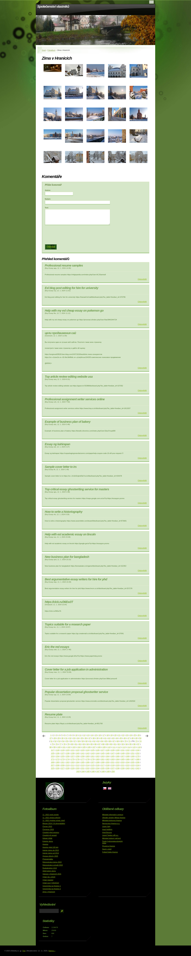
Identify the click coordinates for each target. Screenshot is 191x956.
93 (123, 744)
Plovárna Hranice (108, 846)
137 (62, 753)
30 (62, 738)
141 (82, 753)
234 (97, 768)
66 (110, 741)
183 (112, 759)
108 (99, 747)
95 (130, 744)
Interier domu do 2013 (51, 850)
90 (111, 744)
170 (137, 756)
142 (87, 753)
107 (94, 747)
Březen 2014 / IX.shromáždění (54, 823)
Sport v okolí (106, 849)
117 (52, 750)
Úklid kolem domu (49, 871)
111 (114, 747)
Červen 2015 (47, 826)
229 (72, 768)
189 (52, 762)
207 (52, 765)
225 (52, 768)
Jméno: (48, 190)
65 (106, 741)
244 (83, 771)
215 (92, 765)
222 (127, 765)
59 (83, 741)
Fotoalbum (52, 50)
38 (93, 738)
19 (111, 735)
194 (77, 762)
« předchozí (44, 736)
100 (58, 747)
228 (67, 768)
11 (80, 735)
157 (72, 756)
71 (129, 741)
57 (75, 741)
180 (97, 759)
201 (112, 762)
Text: (47, 208)
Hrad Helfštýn (107, 829)
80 (72, 744)
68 (118, 741)
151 (132, 753)
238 (117, 768)
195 (82, 762)
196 (87, 762)
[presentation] (96, 235)
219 (112, 765)
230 (77, 768)
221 (122, 765)
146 (107, 753)
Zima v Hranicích (49, 892)
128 (107, 750)
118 (57, 750)
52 (55, 741)
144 (97, 753)
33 (74, 738)
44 (117, 738)
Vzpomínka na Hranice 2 (52, 889)
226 (57, 768)
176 (77, 759)
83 (84, 744)
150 (127, 753)
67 (114, 741)
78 (64, 744)
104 (79, 747)
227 (62, 768)
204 (127, 762)
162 (97, 756)
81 (76, 744)
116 (139, 747)
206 (137, 762)
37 (89, 738)
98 (50, 747)
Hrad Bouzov (107, 832)
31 (66, 738)
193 (72, 762)
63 (98, 741)
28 (55, 738)
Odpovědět (142, 279)
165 (112, 756)
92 (119, 744)
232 (87, 768)
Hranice (45, 844)
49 (136, 738)
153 (52, 756)
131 (122, 750)
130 (117, 750)
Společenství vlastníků (53, 6)
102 (69, 747)
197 (92, 762)
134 (137, 750)
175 (72, 759)
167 (122, 756)
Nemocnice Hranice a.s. (111, 823)
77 (60, 744)
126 (97, 750)
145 (102, 753)
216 (97, 765)
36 (86, 738)
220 (117, 765)
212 (77, 765)
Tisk (23, 951)
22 (123, 735)
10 (76, 735)
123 (82, 750)
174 (67, 759)
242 (137, 768)
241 (132, 768)
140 (77, 753)
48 (132, 738)
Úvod (44, 50)
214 (87, 765)
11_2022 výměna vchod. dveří (54, 820)
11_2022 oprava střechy (51, 817)
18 (107, 735)
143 (92, 753)
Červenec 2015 (48, 829)
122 (77, 750)
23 (127, 735)
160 (87, 756)
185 (122, 759)
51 (51, 741)
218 (107, 765)
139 (72, 753)
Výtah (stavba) (48, 880)
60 (87, 741)
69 (121, 741)
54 (63, 741)
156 (67, 756)
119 (62, 750)
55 (67, 741)
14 (92, 735)
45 (121, 738)
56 (71, 741)
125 (92, 750)
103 (74, 747)
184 (117, 759)
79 (68, 744)
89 (107, 744)
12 (84, 735)
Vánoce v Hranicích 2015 (52, 874)
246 (93, 771)
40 (101, 738)
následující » (147, 736)
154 (57, 756)
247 (98, 771)
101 (64, 747)
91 (115, 744)
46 (125, 738)
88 (103, 744)
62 (94, 741)
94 (126, 744)
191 (62, 762)
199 (102, 762)
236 (107, 768)
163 (102, 756)
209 (62, 765)
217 (102, 765)
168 (127, 756)
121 (72, 750)
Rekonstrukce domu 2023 (52, 862)
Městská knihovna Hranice (112, 820)
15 (96, 735)
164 (107, 756)
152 (137, 753)
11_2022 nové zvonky (51, 814)
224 (137, 765)
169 (132, 756)
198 (97, 762)
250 (113, 771)
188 (137, 759)
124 (87, 750)
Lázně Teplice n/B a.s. (110, 835)
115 (134, 747)
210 (67, 765)
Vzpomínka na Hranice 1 (52, 886)
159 (82, 756)
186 (127, 759)
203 (122, 762)
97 (138, 744)
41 (105, 738)
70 (125, 741)
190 (57, 762)
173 (62, 759)
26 (139, 735)
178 (87, 759)
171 (52, 759)
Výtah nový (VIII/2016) (51, 883)
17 (104, 735)
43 (113, 738)
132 (127, 750)
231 (82, 768)
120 (67, 750)
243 (78, 771)
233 (92, 768)
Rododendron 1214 (50, 868)
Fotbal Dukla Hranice (110, 852)
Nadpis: (48, 199)
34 (78, 738)
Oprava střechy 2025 (50, 856)
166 (117, 756)
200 (107, 762)
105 (84, 747)
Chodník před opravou (51, 832)
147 (112, 753)
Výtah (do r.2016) (49, 877)
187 (132, 759)
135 (52, 753)
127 (102, 750)
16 (100, 735)
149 (122, 753)
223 (132, 765)
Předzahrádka (48, 859)
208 (57, 765)
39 (97, 738)
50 (140, 738)
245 (88, 771)
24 (131, 735)
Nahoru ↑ (52, 951)
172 (57, 759)
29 (58, 738)
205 (132, 762)
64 (102, 741)
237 (112, 768)
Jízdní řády (106, 826)
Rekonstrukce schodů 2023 (53, 865)
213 (82, 765)
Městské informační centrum (112, 814)
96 (134, 744)
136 (57, 753)
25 (135, 735)
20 (115, 735)
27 (51, 738)
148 (117, 753)
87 (99, 744)
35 (82, 738)
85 (91, 744)
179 (92, 759)
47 (128, 738)
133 (132, 750)
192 (67, 762)
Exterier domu (48, 841)
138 (67, 753)
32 (70, 738)
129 (112, 750)
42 (109, 738)
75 (53, 744)
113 (124, 747)
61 (90, 741)
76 (57, 744)
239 (122, 768)
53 (59, 741)
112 (119, 747)
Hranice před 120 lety (50, 847)
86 (95, 744)
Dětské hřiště (47, 838)
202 (117, 762)
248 (103, 771)
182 (107, 759)
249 (108, 771)
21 (119, 735)
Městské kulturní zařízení (111, 838)
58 (79, 741)
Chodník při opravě (50, 835)
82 (80, 744)
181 (102, 759)
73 (136, 741)
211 (72, 765)
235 (102, 768)
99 (54, 747)
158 (77, 756)
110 (109, 747)
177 (82, 759)
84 (88, 744)
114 (129, 747)
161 (92, 756)
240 (127, 768)
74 (140, 741)
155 (62, 756)
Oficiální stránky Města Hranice (113, 817)
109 (103, 747)
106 (89, 747)
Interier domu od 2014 (51, 853)
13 (88, 735)
